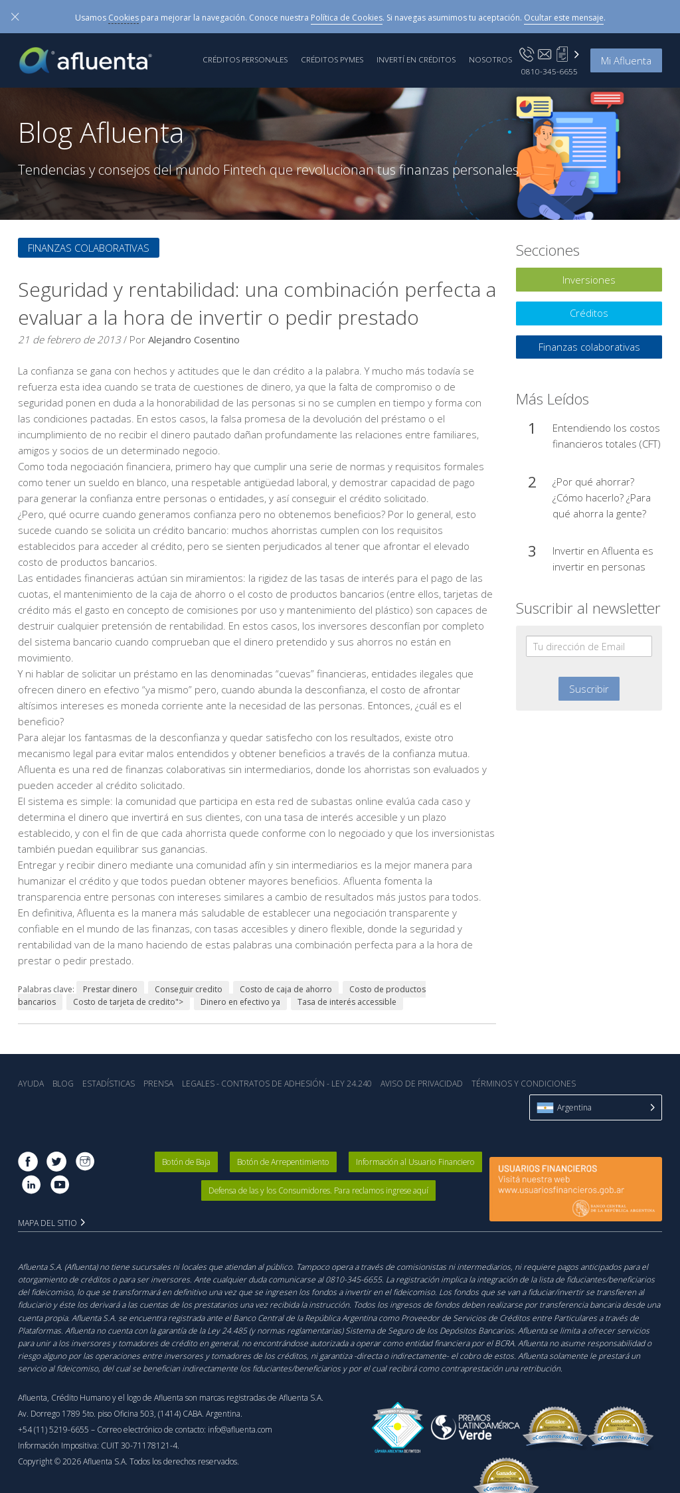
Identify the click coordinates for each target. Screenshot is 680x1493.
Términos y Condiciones (523, 1083)
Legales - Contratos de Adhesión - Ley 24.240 (277, 1083)
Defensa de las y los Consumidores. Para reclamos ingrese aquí (319, 1190)
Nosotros (490, 59)
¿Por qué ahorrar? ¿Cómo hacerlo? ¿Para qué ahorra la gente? (601, 497)
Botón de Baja (187, 1162)
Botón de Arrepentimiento (284, 1162)
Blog (63, 1083)
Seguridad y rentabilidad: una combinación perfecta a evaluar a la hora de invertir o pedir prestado (257, 303)
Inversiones (589, 279)
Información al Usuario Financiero (415, 1162)
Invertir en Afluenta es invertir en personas (602, 558)
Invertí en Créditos (416, 59)
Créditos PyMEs (332, 59)
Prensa (158, 1083)
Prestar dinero (110, 989)
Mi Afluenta (626, 60)
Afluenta (95, 60)
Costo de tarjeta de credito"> (128, 1002)
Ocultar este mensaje (564, 17)
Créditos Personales (245, 59)
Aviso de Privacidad (422, 1083)
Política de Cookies (346, 17)
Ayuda (31, 1083)
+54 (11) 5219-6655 (53, 1429)
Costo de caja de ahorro (286, 989)
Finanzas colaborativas (88, 247)
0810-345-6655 (549, 71)
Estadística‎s (108, 1083)
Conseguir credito (188, 989)
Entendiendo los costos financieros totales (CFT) (606, 435)
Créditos (589, 312)
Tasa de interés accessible (347, 1002)
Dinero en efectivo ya (240, 1002)
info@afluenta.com (240, 1429)
